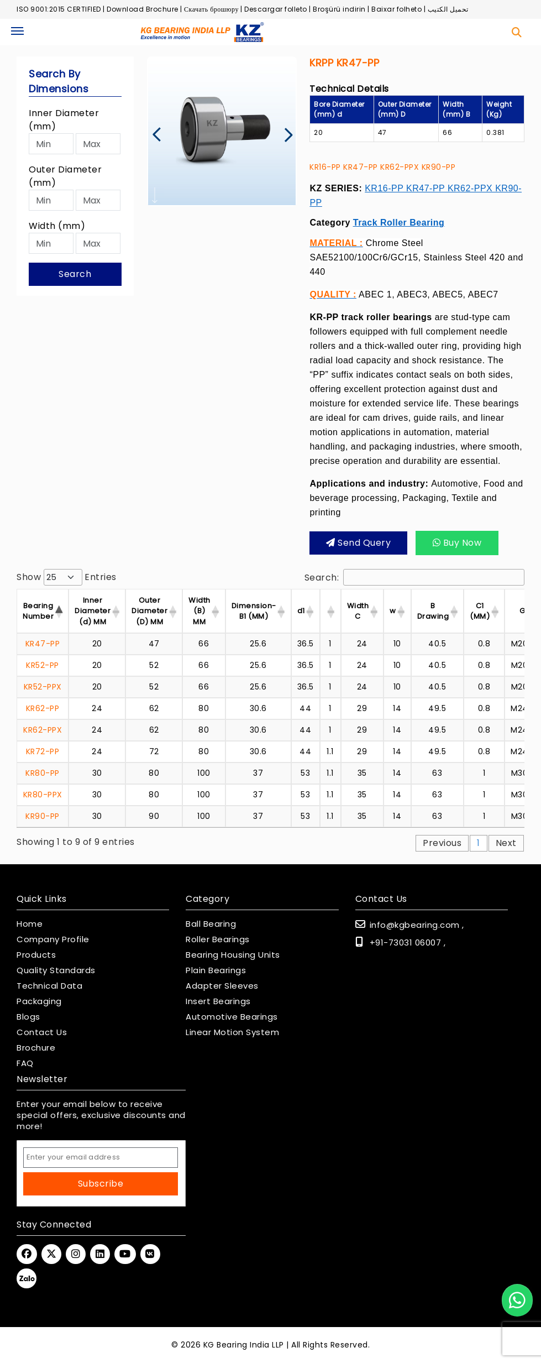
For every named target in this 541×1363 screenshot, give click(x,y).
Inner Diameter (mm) (64, 120)
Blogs (28, 1016)
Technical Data (49, 985)
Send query (358, 542)
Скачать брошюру (211, 9)
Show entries (67, 577)
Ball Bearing (211, 923)
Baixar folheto (396, 9)
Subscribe (101, 1183)
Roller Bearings (218, 939)
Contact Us (42, 1032)
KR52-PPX (43, 686)
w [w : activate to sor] (393, 610)
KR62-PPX (399, 167)
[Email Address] (100, 1157)
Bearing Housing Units (233, 954)
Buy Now (457, 542)
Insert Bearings (218, 1001)
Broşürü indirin (339, 9)
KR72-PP (43, 751)
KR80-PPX (42, 794)
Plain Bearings (216, 970)
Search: (414, 577)
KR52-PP (42, 665)
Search (75, 274)
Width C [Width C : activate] (358, 611)
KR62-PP (43, 708)
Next (506, 843)
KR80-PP (42, 773)
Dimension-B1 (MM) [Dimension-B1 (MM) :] (254, 611)
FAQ (25, 1063)
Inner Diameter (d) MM (93, 611)
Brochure (36, 1047)
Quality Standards (56, 970)
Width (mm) (57, 226)
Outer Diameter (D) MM (149, 611)
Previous (442, 843)
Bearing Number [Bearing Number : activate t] (38, 611)
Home (30, 923)
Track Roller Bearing (399, 222)
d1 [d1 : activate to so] (301, 610)
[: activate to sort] (330, 611)
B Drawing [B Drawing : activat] (433, 611)
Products (36, 954)
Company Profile (53, 939)
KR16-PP (325, 167)
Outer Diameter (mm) (65, 176)
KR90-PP (439, 167)
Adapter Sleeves (222, 985)
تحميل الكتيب (448, 9)
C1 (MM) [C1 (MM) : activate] (480, 611)
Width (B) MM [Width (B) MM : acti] (199, 611)
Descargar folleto (275, 9)
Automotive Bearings (232, 1016)
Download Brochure (142, 9)
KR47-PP (360, 167)
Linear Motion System (232, 1032)
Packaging (39, 1001)
